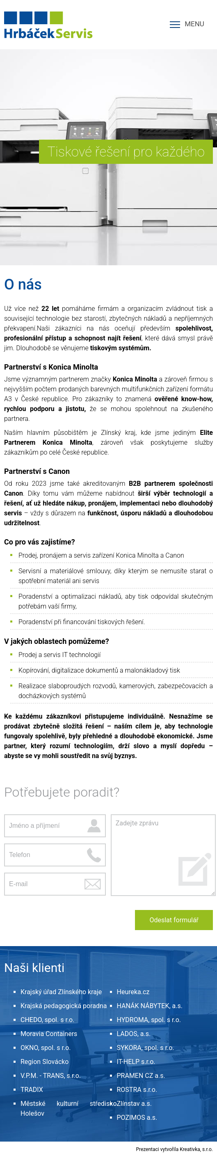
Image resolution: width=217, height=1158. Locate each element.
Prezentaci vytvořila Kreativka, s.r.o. (174, 1149)
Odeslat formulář (174, 920)
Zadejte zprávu (163, 855)
